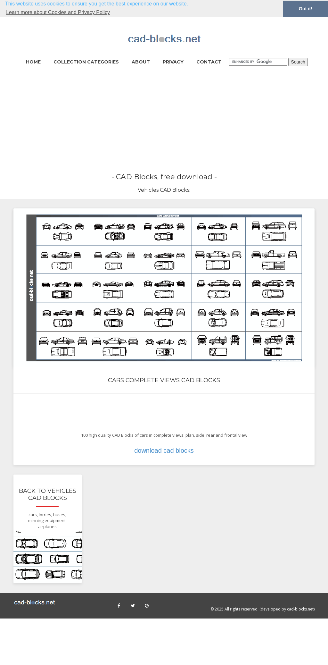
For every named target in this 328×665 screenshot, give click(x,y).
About (141, 61)
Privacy (173, 61)
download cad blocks (164, 450)
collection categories (86, 61)
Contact (209, 61)
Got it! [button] (305, 8)
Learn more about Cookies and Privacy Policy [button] (58, 12)
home (33, 61)
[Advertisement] (164, 120)
